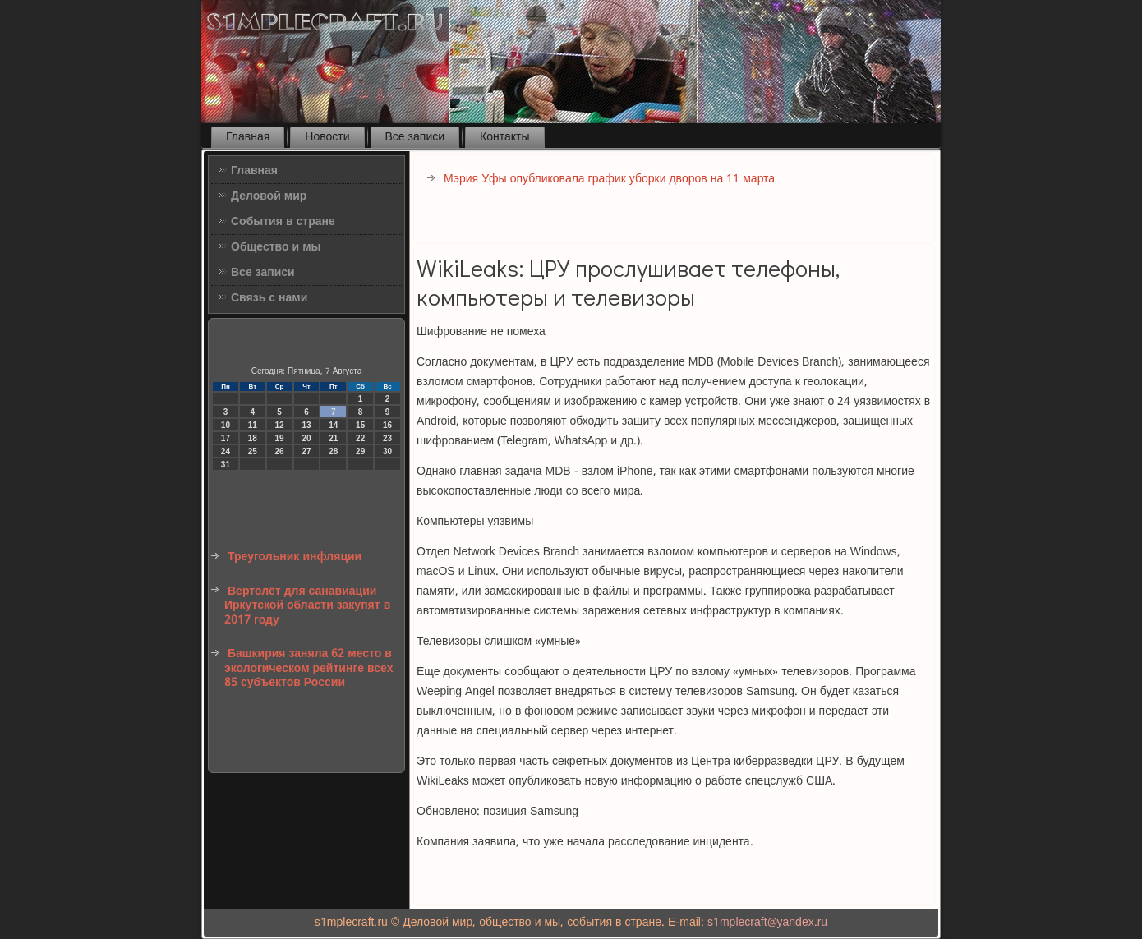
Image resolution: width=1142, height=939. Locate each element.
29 (360, 451)
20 (306, 438)
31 (225, 464)
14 (333, 425)
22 (360, 438)
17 (225, 438)
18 (252, 438)
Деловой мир (268, 196)
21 (333, 438)
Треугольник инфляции (294, 557)
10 (225, 425)
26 (279, 451)
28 (333, 451)
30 (387, 451)
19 (279, 438)
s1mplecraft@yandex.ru (767, 922)
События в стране (283, 222)
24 (225, 451)
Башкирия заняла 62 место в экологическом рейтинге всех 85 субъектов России (308, 668)
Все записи (415, 137)
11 (252, 425)
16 (387, 425)
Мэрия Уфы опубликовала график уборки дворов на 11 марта (609, 179)
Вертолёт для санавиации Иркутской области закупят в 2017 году (307, 606)
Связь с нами (269, 298)
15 (360, 425)
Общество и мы (276, 247)
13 (306, 425)
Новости (327, 137)
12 (279, 425)
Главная (247, 137)
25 (252, 451)
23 (387, 438)
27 (306, 451)
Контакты (504, 137)
